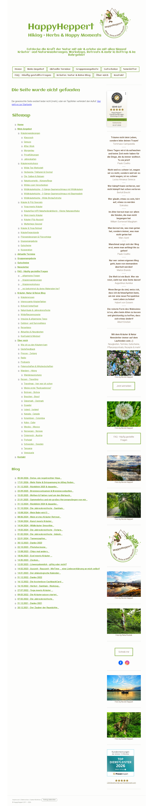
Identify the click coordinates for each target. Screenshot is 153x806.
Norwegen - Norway (33, 431)
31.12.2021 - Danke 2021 (29, 603)
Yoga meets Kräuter (33, 206)
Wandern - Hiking (29, 370)
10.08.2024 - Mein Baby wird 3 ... (33, 512)
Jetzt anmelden (123, 386)
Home (18, 69)
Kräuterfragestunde (30, 232)
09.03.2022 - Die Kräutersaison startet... (37, 594)
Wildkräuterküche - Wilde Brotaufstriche (42, 198)
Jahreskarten (30, 159)
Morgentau (29, 150)
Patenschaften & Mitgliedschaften (37, 366)
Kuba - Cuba (29, 422)
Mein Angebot (35, 69)
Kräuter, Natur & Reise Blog (74, 75)
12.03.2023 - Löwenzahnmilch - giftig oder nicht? (42, 564)
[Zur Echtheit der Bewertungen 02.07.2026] (117, 124)
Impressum (16, 800)
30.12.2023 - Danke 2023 (29, 543)
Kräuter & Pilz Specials (31, 202)
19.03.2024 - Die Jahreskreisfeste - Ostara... (40, 530)
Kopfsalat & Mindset (30, 336)
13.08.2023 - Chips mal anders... (33, 551)
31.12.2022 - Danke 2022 (29, 577)
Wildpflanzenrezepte (30, 314)
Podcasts (25, 362)
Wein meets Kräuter (33, 215)
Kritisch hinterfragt (29, 306)
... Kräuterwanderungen (31, 280)
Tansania (28, 448)
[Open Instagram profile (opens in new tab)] (127, 663)
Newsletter (130, 69)
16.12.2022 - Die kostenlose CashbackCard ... (40, 581)
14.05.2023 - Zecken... (28, 560)
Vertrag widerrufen (49, 800)
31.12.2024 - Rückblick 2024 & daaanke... (37, 504)
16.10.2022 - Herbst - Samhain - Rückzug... (38, 586)
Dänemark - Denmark (34, 401)
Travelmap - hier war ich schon (38, 383)
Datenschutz (25, 800)
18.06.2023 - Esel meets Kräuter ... (34, 556)
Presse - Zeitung (29, 353)
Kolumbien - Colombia (34, 418)
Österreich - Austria (33, 435)
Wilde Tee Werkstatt (33, 167)
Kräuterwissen (27, 297)
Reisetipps (26, 327)
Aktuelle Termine (60, 69)
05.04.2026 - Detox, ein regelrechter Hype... (39, 478)
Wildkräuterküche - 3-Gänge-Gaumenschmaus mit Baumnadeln (53, 193)
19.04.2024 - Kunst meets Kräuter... (35, 521)
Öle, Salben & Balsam (34, 176)
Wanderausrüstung (33, 375)
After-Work (29, 146)
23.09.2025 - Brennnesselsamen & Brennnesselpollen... (45, 491)
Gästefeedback (28, 349)
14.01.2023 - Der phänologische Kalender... (39, 573)
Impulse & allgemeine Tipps (34, 319)
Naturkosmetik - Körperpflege (38, 180)
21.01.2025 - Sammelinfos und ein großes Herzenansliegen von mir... (52, 499)
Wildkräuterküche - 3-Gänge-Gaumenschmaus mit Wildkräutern (53, 189)
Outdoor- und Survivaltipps (33, 323)
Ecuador (28, 405)
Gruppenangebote (87, 69)
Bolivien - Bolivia (32, 392)
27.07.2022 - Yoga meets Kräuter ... (35, 590)
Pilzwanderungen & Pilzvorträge (36, 237)
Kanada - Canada (32, 414)
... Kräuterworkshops (30, 284)
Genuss (27, 142)
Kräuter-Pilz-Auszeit (33, 219)
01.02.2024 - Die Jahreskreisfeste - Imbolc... (39, 534)
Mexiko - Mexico (32, 427)
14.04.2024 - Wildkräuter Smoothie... (35, 525)
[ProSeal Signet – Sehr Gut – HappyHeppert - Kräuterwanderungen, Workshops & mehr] (117, 105)
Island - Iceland (31, 409)
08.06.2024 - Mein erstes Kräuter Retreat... (39, 517)
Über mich (102, 75)
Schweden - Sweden (33, 444)
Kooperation (26, 250)
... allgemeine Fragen (30, 275)
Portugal (28, 439)
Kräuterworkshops (29, 163)
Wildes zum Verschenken (36, 185)
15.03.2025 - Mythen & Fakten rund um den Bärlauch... (44, 495)
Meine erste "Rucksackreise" (37, 388)
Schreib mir (124, 652)
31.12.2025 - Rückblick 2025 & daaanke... (37, 486)
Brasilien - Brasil (32, 396)
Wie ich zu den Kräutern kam (34, 345)
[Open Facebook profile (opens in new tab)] (121, 663)
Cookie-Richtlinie (35, 800)
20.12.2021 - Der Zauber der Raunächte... (38, 607)
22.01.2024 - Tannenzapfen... (32, 538)
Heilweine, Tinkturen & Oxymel (38, 172)
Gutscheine (111, 69)
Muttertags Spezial (33, 224)
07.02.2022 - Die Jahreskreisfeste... (35, 599)
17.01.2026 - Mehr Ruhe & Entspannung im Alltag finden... (46, 482)
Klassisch (28, 137)
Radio (23, 357)
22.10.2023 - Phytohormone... (32, 547)
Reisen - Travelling (29, 379)
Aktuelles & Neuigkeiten (32, 332)
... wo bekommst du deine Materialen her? (40, 288)
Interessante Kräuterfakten (33, 301)
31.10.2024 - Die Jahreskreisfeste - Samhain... (40, 508)
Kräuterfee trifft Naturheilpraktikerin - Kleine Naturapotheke (52, 211)
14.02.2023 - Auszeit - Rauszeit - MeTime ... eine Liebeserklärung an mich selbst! (58, 568)
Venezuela (29, 452)
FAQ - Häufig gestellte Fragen (33, 75)
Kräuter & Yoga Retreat (31, 228)
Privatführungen (31, 155)
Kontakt (119, 75)
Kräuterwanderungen (30, 133)
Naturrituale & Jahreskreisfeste (35, 310)
